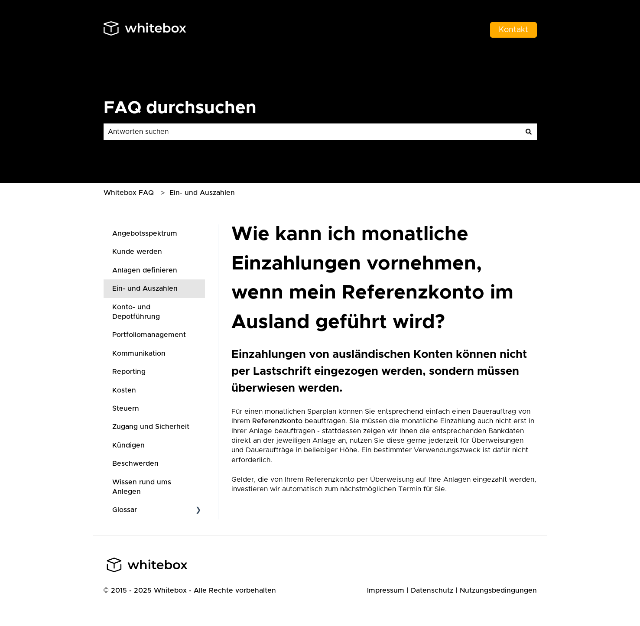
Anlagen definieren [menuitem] (144, 270)
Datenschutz (432, 590)
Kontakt (513, 30)
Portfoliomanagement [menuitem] (149, 334)
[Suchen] (528, 131)
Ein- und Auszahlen (202, 192)
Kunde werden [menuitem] (137, 251)
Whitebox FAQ (129, 192)
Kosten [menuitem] (124, 390)
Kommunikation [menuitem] (139, 353)
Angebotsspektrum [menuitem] (144, 233)
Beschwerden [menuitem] (135, 463)
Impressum (385, 590)
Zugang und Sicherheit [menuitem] (150, 426)
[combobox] (312, 131)
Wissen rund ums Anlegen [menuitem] (141, 487)
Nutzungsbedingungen (498, 590)
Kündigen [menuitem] (128, 445)
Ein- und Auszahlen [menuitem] (145, 288)
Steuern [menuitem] (125, 408)
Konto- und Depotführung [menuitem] (136, 312)
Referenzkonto (277, 421)
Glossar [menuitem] (124, 509)
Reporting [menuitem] (129, 371)
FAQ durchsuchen (180, 108)
